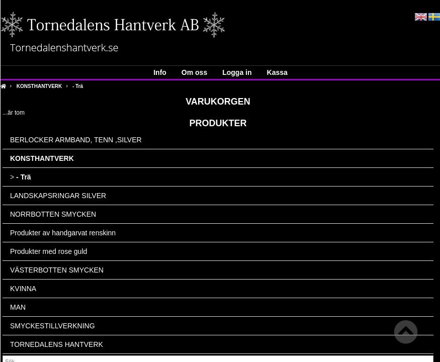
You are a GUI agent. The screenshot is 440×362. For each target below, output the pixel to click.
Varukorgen (218, 102)
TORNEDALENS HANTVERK (56, 344)
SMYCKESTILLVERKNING (52, 326)
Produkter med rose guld (48, 251)
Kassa (277, 72)
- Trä (77, 86)
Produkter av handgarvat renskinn (63, 233)
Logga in (236, 72)
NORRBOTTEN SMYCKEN (53, 214)
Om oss (194, 72)
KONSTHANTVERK (39, 86)
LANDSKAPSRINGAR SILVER (58, 196)
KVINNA (23, 289)
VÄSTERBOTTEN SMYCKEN (57, 270)
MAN (18, 307)
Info (159, 72)
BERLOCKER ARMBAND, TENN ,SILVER (76, 140)
